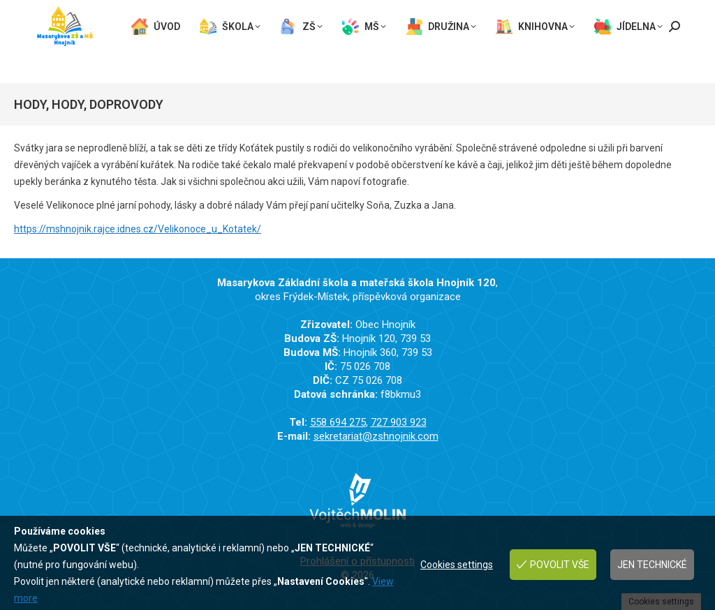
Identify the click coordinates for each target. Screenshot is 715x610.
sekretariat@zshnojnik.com (105, 22)
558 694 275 (66, 8)
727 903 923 (144, 8)
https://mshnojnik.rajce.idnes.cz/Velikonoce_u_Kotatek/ (137, 229)
